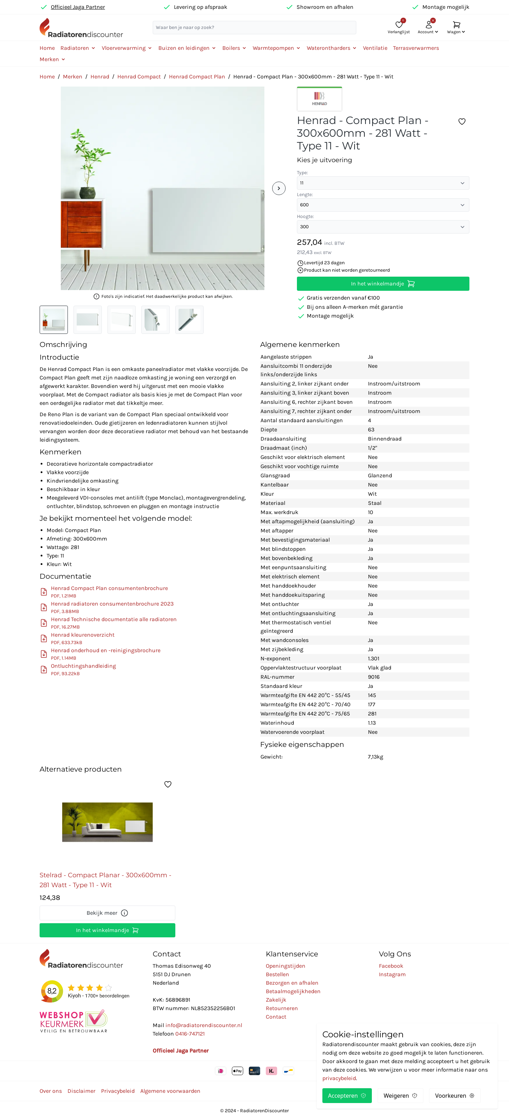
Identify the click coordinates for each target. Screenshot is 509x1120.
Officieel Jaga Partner (78, 7)
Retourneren (282, 1008)
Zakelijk (276, 999)
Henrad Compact (139, 76)
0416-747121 (190, 1033)
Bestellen (277, 974)
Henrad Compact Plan (197, 76)
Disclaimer (81, 1090)
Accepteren (347, 1096)
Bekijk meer (108, 913)
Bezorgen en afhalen (292, 982)
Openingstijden (285, 965)
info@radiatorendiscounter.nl (203, 1025)
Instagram (392, 974)
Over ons (51, 1090)
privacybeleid (339, 1078)
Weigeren (400, 1096)
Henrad (99, 76)
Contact (276, 1016)
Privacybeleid (118, 1090)
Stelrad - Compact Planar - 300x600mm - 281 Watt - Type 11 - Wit (105, 880)
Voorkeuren (455, 1096)
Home (47, 48)
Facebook (391, 965)
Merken (72, 76)
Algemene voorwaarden (170, 1090)
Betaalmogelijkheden (293, 991)
